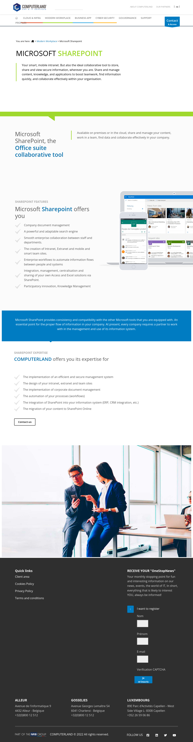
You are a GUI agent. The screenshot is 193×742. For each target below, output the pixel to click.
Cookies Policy (24, 584)
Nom (140, 616)
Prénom (142, 634)
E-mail (141, 652)
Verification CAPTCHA (151, 669)
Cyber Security (105, 18)
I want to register (148, 609)
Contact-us (25, 422)
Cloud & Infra (32, 18)
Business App (83, 18)
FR (176, 7)
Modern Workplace (58, 18)
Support (146, 18)
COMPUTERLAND (61, 734)
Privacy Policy (24, 591)
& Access (172, 22)
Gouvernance (128, 18)
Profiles (20, 22)
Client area (22, 577)
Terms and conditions (29, 598)
